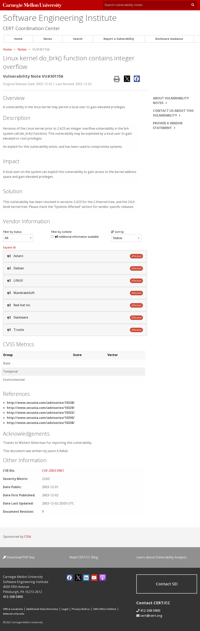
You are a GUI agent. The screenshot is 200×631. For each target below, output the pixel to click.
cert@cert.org (151, 615)
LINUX (18, 280)
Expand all (9, 247)
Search (77, 39)
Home (18, 39)
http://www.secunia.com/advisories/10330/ (41, 418)
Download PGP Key (19, 557)
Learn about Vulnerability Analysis (161, 557)
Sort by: (117, 232)
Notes (48, 39)
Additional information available (77, 237)
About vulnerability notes (171, 100)
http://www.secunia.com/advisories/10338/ (41, 423)
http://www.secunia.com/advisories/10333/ (41, 412)
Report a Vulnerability (119, 39)
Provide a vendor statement (167, 125)
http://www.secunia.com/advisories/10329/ (41, 408)
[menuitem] (18, 39)
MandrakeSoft (24, 293)
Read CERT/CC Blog (84, 557)
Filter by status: (12, 232)
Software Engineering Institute (60, 17)
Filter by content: (61, 232)
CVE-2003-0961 (53, 470)
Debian (18, 268)
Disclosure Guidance (169, 39)
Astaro (18, 256)
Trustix (18, 330)
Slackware (20, 317)
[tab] (75, 256)
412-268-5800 (13, 597)
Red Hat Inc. (22, 305)
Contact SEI (167, 584)
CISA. (27, 536)
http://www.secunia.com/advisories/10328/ (41, 402)
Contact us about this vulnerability (173, 113)
